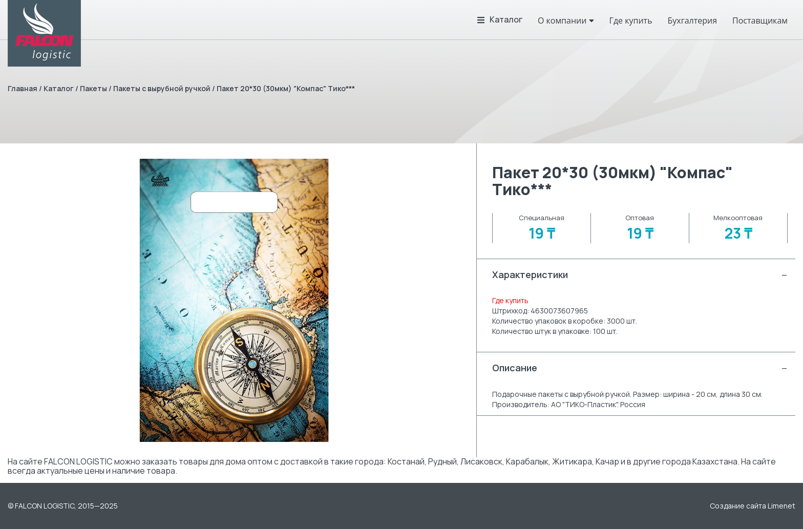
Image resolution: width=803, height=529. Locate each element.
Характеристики (640, 274)
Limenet (781, 506)
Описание (640, 367)
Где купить (510, 300)
